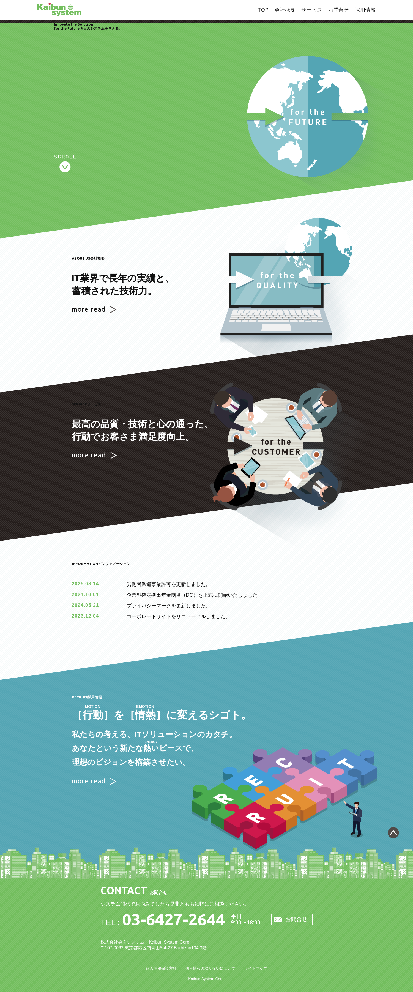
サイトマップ (255, 968)
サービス (311, 10)
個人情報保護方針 (161, 968)
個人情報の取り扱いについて (210, 968)
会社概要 (285, 10)
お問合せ (338, 10)
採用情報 (365, 10)
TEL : (162, 922)
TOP (263, 10)
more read (89, 309)
